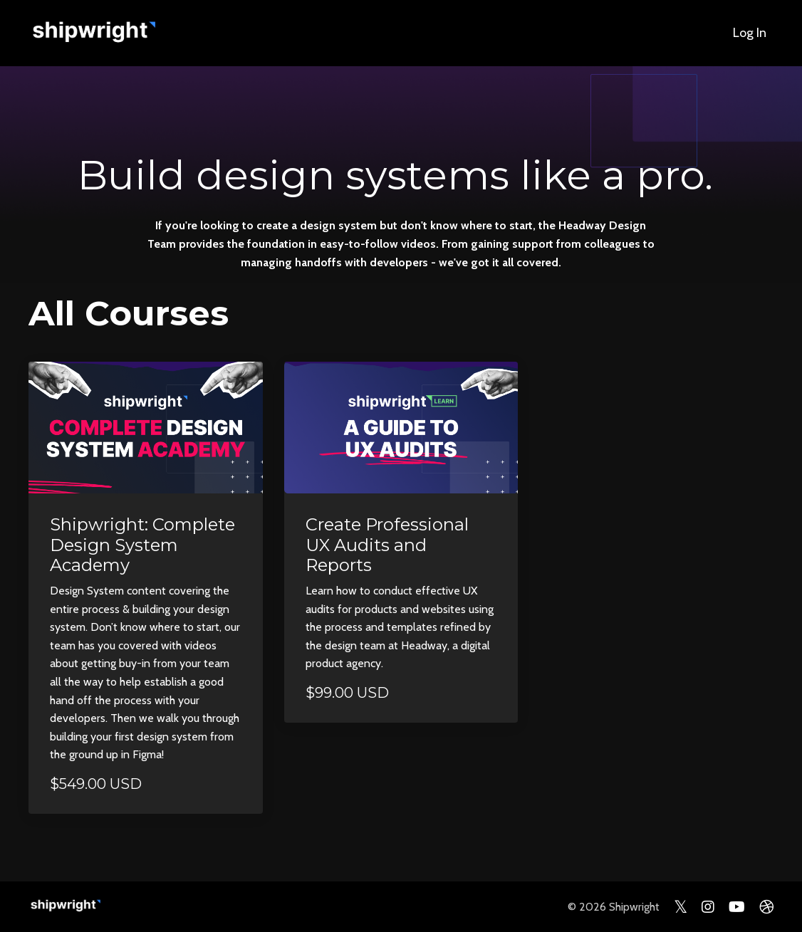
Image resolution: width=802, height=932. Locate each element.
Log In (749, 33)
